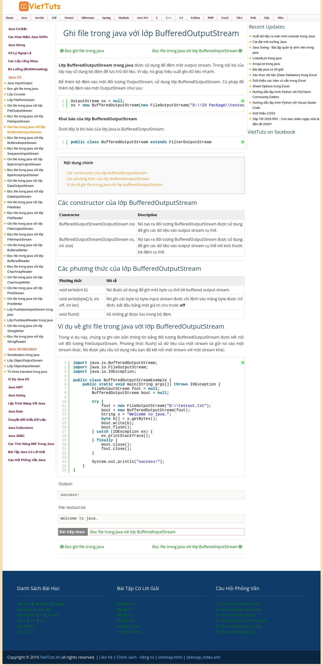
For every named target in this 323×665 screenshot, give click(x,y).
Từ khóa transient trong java (27, 372)
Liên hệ (106, 658)
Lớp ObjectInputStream (23, 367)
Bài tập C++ (126, 616)
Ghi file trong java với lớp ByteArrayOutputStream (24, 162)
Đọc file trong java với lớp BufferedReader (25, 259)
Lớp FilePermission (20, 100)
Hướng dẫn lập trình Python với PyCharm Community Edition (282, 95)
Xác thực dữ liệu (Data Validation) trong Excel (285, 76)
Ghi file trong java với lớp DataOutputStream (24, 184)
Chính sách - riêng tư (136, 658)
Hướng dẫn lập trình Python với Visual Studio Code (284, 106)
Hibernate (42, 605)
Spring (59, 605)
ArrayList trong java (266, 65)
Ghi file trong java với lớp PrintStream (24, 291)
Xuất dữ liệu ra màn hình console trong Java (284, 37)
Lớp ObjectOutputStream (25, 361)
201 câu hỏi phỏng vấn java (237, 605)
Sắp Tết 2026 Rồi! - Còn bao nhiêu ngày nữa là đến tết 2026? (286, 122)
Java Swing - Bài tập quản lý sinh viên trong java (283, 51)
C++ (33, 621)
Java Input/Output (19, 84)
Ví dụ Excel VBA (129, 632)
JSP (42, 616)
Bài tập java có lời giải (268, 70)
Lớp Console (16, 95)
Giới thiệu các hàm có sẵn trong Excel (279, 81)
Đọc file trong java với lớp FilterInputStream (25, 237)
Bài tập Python (128, 627)
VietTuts (44, 7)
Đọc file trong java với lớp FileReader (25, 216)
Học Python (26, 627)
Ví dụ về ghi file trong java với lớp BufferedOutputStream (115, 185)
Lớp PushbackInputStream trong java (30, 312)
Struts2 (53, 616)
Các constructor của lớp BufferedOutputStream (107, 173)
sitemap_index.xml (203, 658)
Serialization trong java (23, 356)
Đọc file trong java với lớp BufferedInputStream (25, 141)
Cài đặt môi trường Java (270, 43)
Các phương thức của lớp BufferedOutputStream (108, 179)
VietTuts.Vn (51, 658)
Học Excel (25, 610)
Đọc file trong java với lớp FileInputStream (25, 119)
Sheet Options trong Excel (271, 87)
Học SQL (23, 632)
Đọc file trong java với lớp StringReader (25, 339)
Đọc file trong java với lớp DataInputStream (25, 194)
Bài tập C (124, 610)
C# (42, 621)
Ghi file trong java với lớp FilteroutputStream (24, 226)
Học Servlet (26, 616)
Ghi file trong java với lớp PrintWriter (24, 302)
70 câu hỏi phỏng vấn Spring (238, 627)
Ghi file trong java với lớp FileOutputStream (24, 108)
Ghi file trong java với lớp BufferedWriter (24, 248)
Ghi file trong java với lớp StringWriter (24, 329)
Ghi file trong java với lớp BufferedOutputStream (26, 130)
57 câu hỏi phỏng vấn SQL (236, 632)
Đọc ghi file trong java (22, 89)
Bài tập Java (126, 605)
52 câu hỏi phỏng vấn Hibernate (241, 621)
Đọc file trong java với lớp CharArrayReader (25, 269)
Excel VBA (43, 610)
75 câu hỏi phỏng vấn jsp (235, 616)
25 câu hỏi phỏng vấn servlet (238, 610)
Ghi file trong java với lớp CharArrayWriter (24, 280)
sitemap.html (170, 658)
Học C (22, 621)
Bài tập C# (125, 621)
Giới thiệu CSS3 (264, 114)
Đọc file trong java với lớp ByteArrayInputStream (25, 173)
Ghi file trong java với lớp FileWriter (24, 205)
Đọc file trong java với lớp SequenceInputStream (25, 151)
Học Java (24, 605)
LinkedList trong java (267, 59)
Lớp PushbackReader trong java (30, 321)
